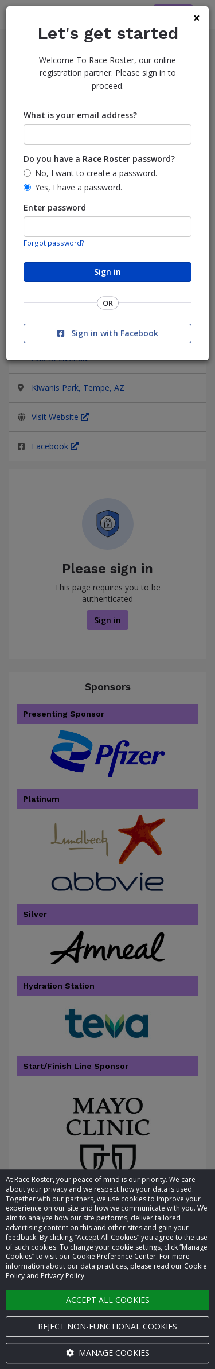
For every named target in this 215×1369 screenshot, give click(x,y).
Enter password (55, 207)
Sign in (107, 271)
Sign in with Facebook (107, 333)
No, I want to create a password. (96, 173)
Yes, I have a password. (78, 187)
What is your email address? (80, 115)
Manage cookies (108, 1352)
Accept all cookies (108, 1299)
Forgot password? (54, 242)
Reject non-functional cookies (107, 1326)
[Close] (196, 18)
